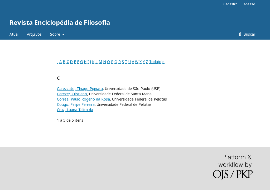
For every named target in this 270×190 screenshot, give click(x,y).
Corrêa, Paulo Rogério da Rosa (83, 99)
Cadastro (230, 4)
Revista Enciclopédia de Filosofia (59, 22)
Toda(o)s (157, 61)
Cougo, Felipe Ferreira (76, 104)
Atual (13, 34)
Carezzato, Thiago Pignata (80, 88)
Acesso (249, 4)
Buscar (248, 34)
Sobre (55, 34)
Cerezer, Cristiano (72, 93)
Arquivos (34, 34)
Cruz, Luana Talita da (75, 109)
